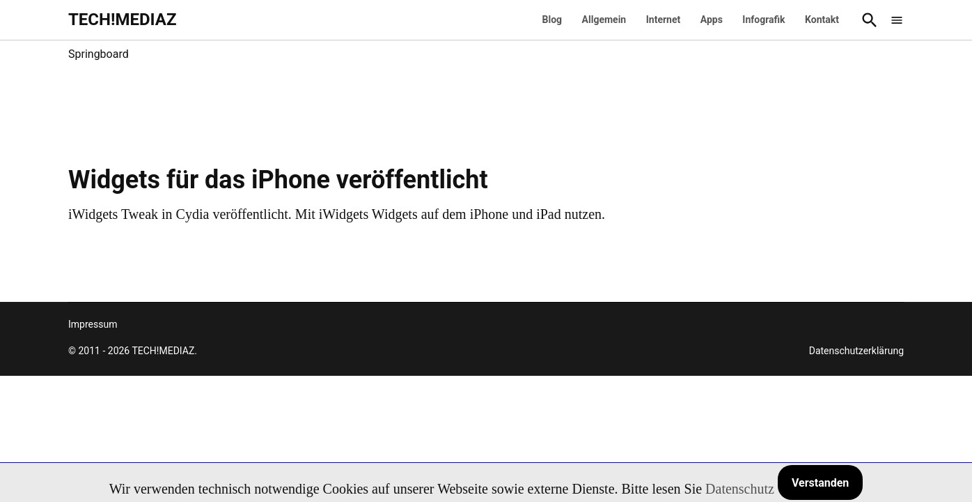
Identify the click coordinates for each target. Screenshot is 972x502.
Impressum (92, 324)
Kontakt (822, 19)
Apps (711, 19)
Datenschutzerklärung (856, 350)
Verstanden (820, 482)
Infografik (763, 19)
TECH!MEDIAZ (122, 19)
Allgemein (604, 19)
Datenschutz (739, 488)
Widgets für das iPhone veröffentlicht (278, 180)
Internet (663, 19)
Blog (552, 19)
